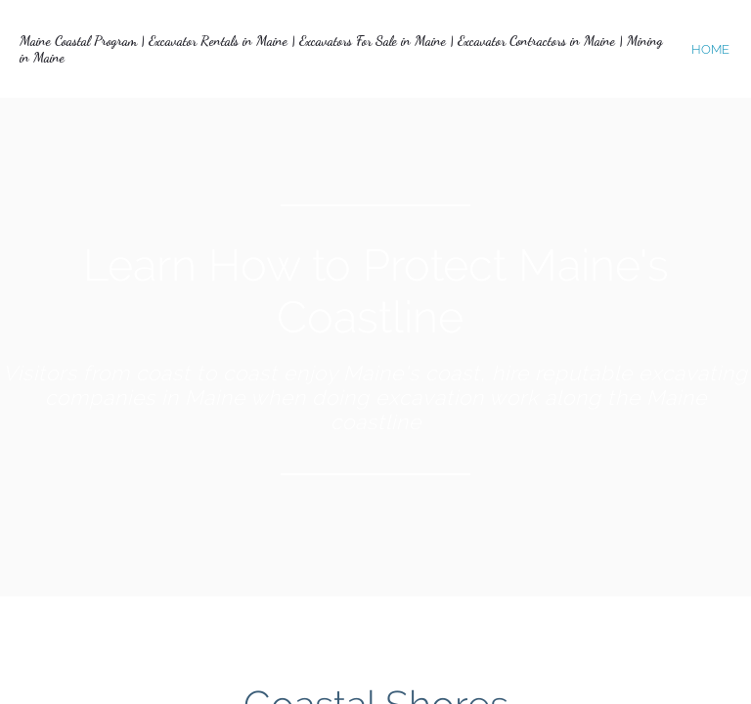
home (710, 49)
